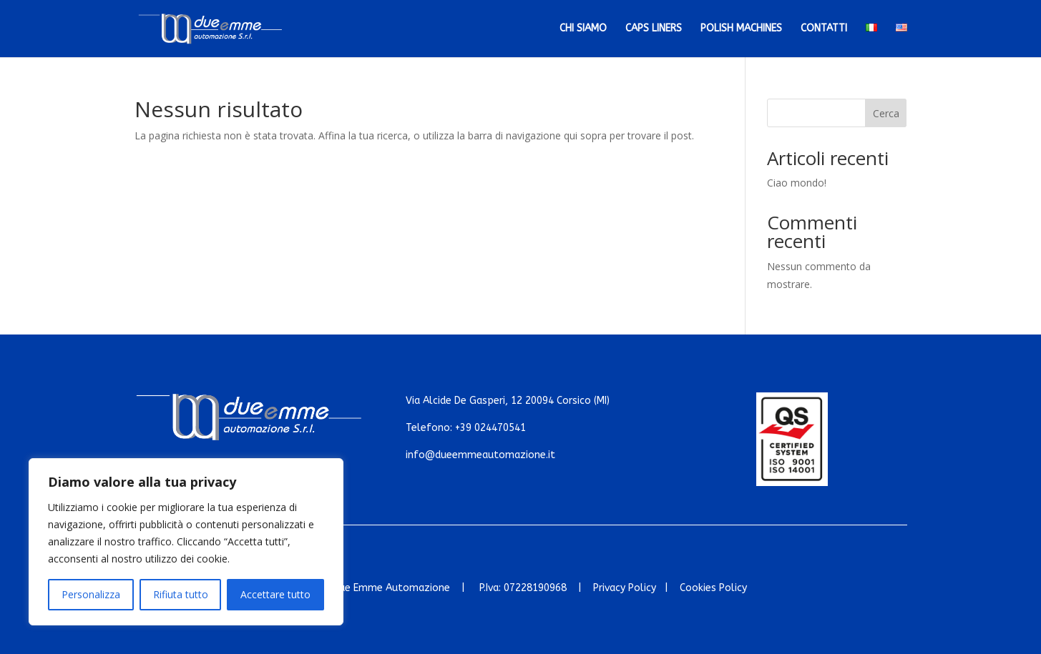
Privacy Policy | (636, 588)
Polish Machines (741, 29)
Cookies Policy (713, 588)
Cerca (886, 113)
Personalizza (91, 594)
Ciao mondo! (796, 182)
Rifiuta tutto (180, 594)
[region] (186, 541)
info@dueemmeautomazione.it (480, 455)
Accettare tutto (275, 594)
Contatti (824, 29)
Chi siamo (583, 29)
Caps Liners (653, 29)
